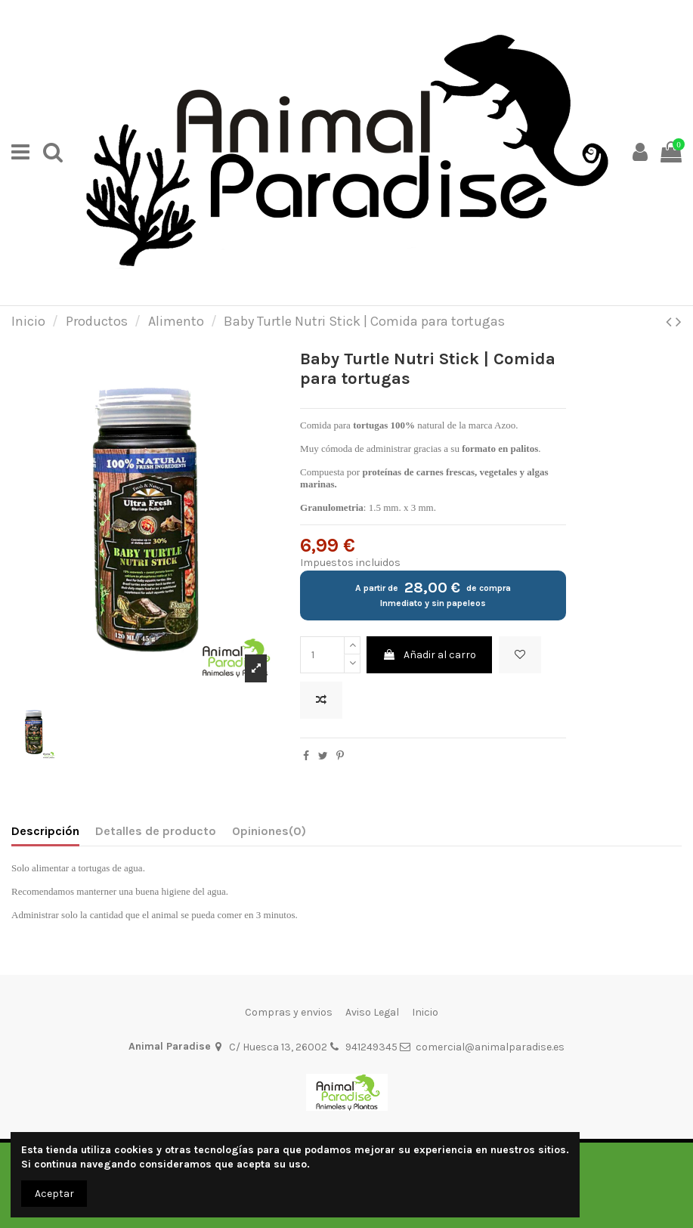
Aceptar (54, 1193)
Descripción (45, 831)
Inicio (425, 1012)
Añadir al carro (429, 654)
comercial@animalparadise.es (490, 1047)
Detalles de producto (155, 831)
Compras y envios (289, 1012)
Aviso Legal (372, 1012)
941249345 (371, 1047)
